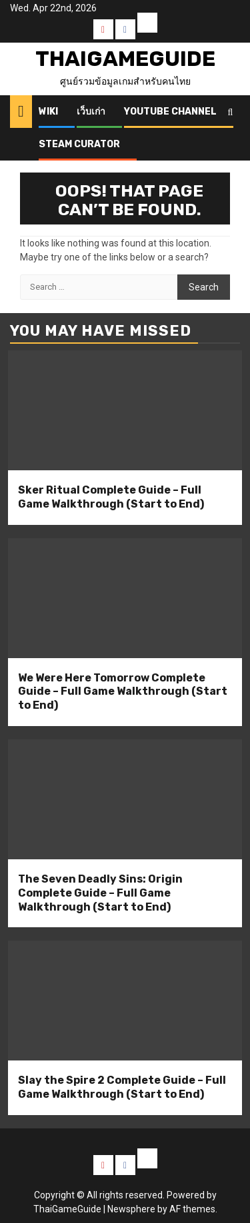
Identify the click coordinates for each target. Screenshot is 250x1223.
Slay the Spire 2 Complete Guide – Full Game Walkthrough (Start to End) (122, 1087)
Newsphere (131, 1209)
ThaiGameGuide (125, 58)
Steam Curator (79, 144)
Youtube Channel (170, 111)
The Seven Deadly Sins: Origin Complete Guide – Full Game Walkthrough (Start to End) (100, 893)
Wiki (48, 111)
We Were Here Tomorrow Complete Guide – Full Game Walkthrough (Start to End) (122, 691)
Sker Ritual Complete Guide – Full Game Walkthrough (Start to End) (111, 497)
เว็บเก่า (91, 111)
